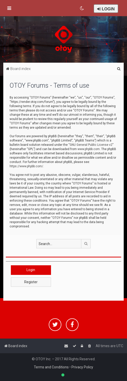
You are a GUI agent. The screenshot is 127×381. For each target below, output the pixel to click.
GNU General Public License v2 (91, 145)
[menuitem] (82, 8)
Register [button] (31, 282)
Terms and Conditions (51, 367)
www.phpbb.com (89, 149)
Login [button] (31, 270)
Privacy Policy (82, 367)
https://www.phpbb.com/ (26, 166)
